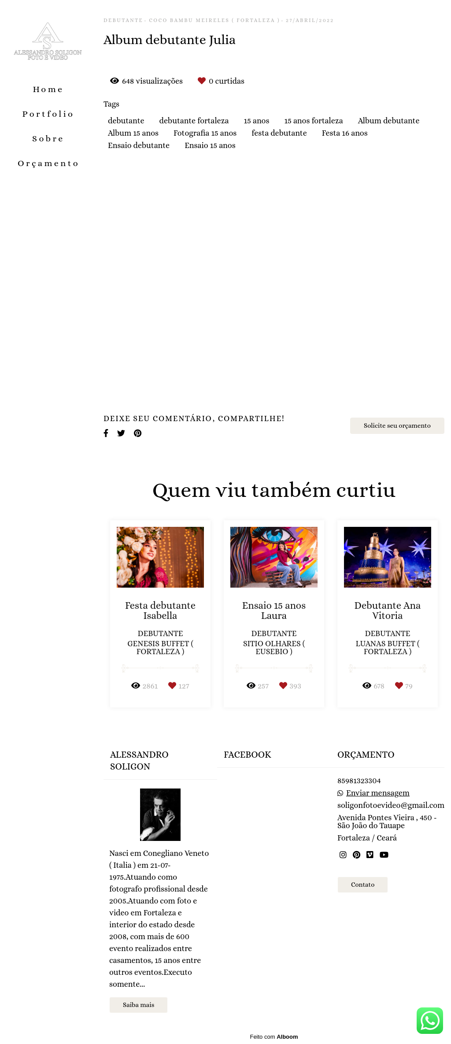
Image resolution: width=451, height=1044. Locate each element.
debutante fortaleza (194, 120)
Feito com (274, 1036)
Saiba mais (138, 1005)
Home (48, 89)
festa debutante (279, 133)
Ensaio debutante (139, 145)
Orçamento (49, 163)
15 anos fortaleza (313, 120)
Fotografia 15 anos (205, 133)
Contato (362, 885)
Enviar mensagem (378, 793)
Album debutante (389, 120)
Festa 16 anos (345, 133)
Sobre (48, 138)
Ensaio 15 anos (210, 145)
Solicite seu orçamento (397, 425)
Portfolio (48, 114)
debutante (126, 120)
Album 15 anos (133, 133)
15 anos (257, 120)
